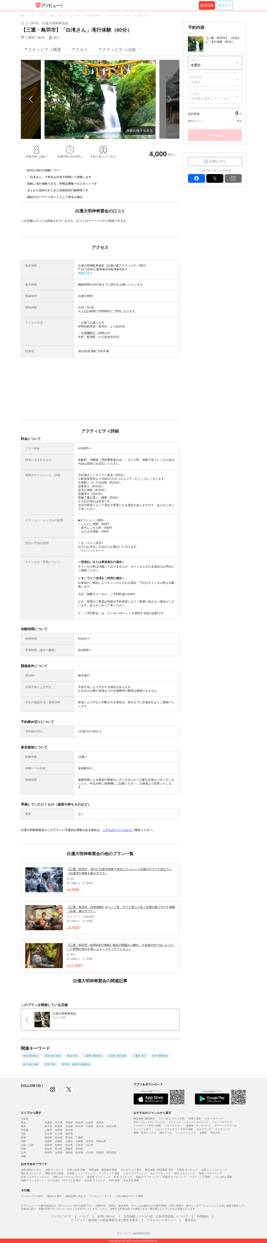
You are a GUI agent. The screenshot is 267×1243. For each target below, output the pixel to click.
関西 (23, 1141)
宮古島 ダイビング (94, 1180)
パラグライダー (173, 1125)
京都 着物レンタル (31, 1169)
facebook (196, 178)
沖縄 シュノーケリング (214, 1169)
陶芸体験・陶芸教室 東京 (159, 1169)
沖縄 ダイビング (54, 1169)
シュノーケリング (222, 1122)
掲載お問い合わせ (76, 1196)
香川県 (58, 1148)
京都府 (58, 1141)
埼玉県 (79, 1126)
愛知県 (69, 1137)
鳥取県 (48, 1145)
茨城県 (69, 1126)
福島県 (100, 1122)
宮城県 (69, 1122)
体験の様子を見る (139, 130)
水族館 (203, 1132)
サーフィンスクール (225, 1125)
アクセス (79, 49)
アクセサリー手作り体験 (147, 1125)
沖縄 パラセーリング (210, 1173)
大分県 (89, 1152)
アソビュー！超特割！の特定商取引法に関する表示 (104, 1220)
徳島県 (48, 1148)
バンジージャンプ (186, 1132)
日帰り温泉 (194, 1118)
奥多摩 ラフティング (98, 1176)
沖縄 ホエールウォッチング (68, 1176)
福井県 (69, 1133)
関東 (23, 1126)
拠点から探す (54, 1196)
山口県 (89, 1145)
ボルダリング (204, 1129)
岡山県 (69, 1145)
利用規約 (202, 1216)
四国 (23, 1148)
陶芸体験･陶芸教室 (144, 1118)
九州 (23, 1152)
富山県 (48, 1133)
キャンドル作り (142, 1129)
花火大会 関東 (131, 1180)
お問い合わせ (106, 1216)
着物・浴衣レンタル (145, 1132)
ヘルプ (84, 1216)
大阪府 (69, 1141)
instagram (52, 1089)
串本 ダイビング (123, 1176)
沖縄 (23, 1156)
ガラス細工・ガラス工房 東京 (64, 1180)
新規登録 (207, 5)
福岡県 (48, 1152)
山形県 (89, 1122)
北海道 (24, 1118)
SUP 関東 (114, 1180)
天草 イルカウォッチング (35, 1176)
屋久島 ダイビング (31, 1173)
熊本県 (79, 1152)
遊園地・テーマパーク (198, 1125)
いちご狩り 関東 (223, 1176)
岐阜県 (58, 1137)
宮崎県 (100, 1152)
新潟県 (69, 1130)
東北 (23, 1122)
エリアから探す (31, 1112)
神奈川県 (111, 1126)
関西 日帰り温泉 (54, 1173)
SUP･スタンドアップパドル (149, 1122)
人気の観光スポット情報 (129, 1196)
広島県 (79, 1145)
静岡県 (48, 1137)
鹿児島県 (111, 1152)
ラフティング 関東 (109, 1173)
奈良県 (89, 1141)
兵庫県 (79, 1141)
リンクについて (61, 1216)
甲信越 (24, 1130)
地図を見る (85, 273)
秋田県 (79, 1122)
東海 (23, 1137)
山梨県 (48, 1130)
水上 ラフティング (160, 1173)
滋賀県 (48, 1141)
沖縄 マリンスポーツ (32, 1180)
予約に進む (215, 135)
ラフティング (222, 1129)
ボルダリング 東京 (131, 1169)
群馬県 (58, 1126)
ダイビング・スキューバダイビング (189, 1122)
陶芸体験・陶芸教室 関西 (103, 1169)
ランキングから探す (32, 1196)
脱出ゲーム (166, 1132)
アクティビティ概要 (42, 49)
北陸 (23, 1133)
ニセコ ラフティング (134, 1173)
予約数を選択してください (211, 98)
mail (233, 178)
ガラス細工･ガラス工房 (171, 1118)
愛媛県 (69, 1148)
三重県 (79, 1137)
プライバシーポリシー (161, 1220)
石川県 (58, 1133)
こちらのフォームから (117, 830)
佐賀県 (58, 1152)
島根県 (58, 1145)
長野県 (58, 1130)
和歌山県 (101, 1141)
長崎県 (69, 1152)
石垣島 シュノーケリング (81, 1173)
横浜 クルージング (184, 1173)
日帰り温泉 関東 (76, 1169)
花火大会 (215, 1132)
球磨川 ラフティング (174, 1176)
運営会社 (190, 1220)
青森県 (48, 1122)
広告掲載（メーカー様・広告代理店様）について (156, 1216)
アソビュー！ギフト (100, 1196)
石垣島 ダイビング (187, 1169)
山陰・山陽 (27, 1145)
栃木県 (48, 1126)
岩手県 (58, 1122)
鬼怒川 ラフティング (147, 1176)
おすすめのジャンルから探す (152, 1112)
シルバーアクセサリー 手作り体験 (174, 1129)
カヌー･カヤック (213, 1118)
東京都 (100, 1126)
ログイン (224, 5)
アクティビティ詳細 (117, 49)
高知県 (79, 1148)
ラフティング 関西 (199, 1176)
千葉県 (89, 1126)
